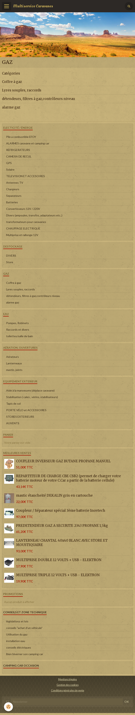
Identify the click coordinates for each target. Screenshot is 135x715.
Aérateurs (12, 356)
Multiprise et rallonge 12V (22, 235)
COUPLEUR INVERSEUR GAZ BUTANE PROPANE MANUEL (63, 461)
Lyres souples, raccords (21, 90)
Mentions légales (67, 679)
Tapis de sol (13, 403)
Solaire (10, 169)
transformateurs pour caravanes (26, 222)
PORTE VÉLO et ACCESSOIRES (26, 410)
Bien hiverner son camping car (24, 654)
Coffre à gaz (12, 82)
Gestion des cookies (68, 684)
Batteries (12, 202)
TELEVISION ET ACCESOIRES (25, 176)
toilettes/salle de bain (19, 336)
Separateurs (13, 195)
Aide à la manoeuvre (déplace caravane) (30, 390)
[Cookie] (8, 706)
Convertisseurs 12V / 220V (23, 208)
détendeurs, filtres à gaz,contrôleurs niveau (38, 99)
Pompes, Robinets (17, 323)
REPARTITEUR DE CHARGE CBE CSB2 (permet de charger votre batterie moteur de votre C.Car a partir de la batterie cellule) (68, 478)
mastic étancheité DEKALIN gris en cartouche (54, 495)
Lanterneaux (14, 363)
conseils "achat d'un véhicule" (24, 628)
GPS (9, 163)
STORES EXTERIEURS (20, 416)
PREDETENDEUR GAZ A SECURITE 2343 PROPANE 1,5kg (62, 525)
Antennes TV (14, 182)
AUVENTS (12, 423)
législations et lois (17, 621)
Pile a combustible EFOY (21, 136)
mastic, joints (14, 369)
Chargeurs (12, 189)
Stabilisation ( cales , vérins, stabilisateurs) (32, 397)
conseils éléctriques (18, 647)
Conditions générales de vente (67, 690)
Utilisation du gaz (16, 634)
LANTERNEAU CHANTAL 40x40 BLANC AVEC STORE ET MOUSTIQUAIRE (62, 542)
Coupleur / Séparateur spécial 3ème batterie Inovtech (60, 510)
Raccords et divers (17, 329)
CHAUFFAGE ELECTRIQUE (23, 228)
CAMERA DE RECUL (18, 156)
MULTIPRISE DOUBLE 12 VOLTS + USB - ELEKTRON (58, 560)
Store (9, 262)
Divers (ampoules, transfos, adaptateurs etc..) (34, 215)
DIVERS (11, 255)
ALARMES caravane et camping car (27, 143)
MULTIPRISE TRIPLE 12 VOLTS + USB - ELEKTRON (58, 575)
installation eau (15, 641)
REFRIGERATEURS (18, 150)
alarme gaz (11, 107)
